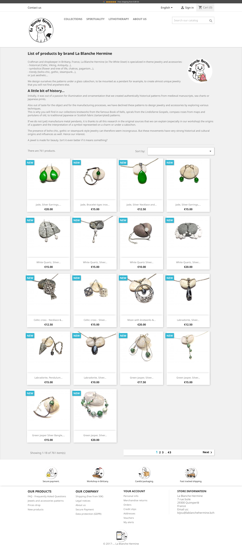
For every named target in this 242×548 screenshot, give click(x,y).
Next (208, 452)
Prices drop (34, 505)
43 (169, 452)
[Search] (193, 20)
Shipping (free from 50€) (89, 496)
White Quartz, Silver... (48, 262)
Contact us (34, 7)
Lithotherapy (119, 19)
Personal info (131, 496)
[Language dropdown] (167, 8)
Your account (134, 491)
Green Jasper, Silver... (141, 377)
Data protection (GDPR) (88, 513)
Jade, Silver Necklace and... (142, 204)
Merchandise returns (135, 500)
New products (36, 509)
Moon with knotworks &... (141, 320)
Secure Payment (85, 509)
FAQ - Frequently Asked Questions (47, 496)
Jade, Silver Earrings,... (48, 204)
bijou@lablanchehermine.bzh (195, 513)
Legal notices (83, 500)
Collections (73, 19)
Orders (127, 504)
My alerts (129, 522)
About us (140, 19)
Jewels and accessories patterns (46, 500)
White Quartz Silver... (141, 262)
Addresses (129, 513)
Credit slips (130, 509)
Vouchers (129, 517)
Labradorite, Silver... (188, 320)
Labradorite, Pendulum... (48, 377)
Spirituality (95, 19)
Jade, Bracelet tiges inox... (95, 204)
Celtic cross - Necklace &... (48, 320)
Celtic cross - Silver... (95, 320)
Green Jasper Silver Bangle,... (48, 435)
